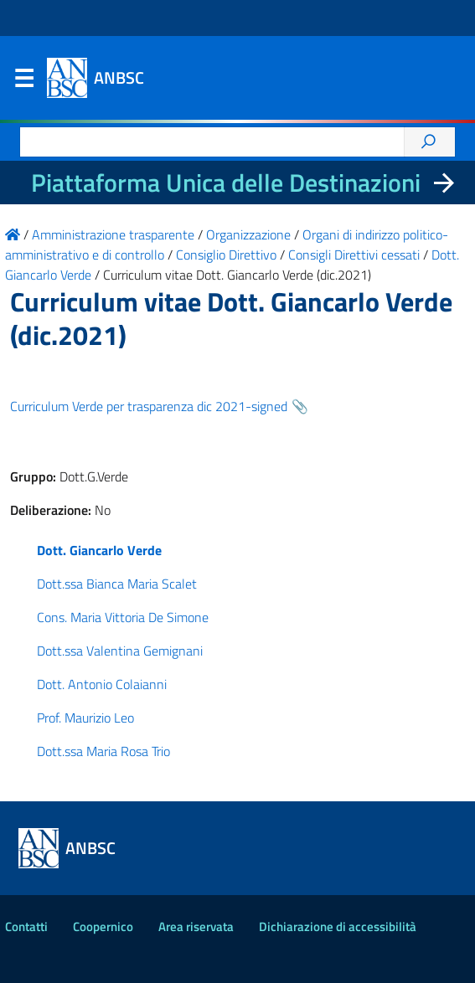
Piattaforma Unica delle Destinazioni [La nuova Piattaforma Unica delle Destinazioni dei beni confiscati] (226, 182)
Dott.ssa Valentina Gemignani (120, 651)
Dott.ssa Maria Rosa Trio (103, 751)
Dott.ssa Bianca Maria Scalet (117, 584)
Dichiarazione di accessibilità (337, 926)
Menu (23, 82)
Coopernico (103, 926)
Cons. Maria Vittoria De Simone (123, 617)
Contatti (26, 926)
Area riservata (196, 926)
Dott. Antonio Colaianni (102, 684)
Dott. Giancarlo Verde (99, 550)
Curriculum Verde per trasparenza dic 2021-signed (148, 406)
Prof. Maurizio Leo (85, 718)
